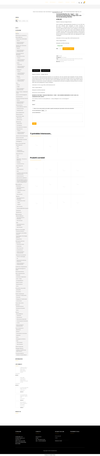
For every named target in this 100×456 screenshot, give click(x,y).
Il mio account (58, 436)
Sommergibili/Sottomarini (23, 208)
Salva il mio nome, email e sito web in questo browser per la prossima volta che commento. (54, 108)
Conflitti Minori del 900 (21, 139)
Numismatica (19, 284)
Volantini (18, 335)
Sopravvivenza (20, 176)
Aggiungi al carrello (68, 48)
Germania (65, 58)
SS (17, 258)
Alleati (18, 76)
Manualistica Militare (22, 177)
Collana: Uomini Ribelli (21, 354)
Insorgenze (19, 125)
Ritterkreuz (19, 317)
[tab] (36, 70)
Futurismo (19, 246)
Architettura (20, 249)
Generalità (19, 123)
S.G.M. (18, 322)
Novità (17, 33)
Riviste (17, 312)
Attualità (18, 289)
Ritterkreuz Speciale (21, 319)
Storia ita (19, 64)
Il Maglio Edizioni (19, 348)
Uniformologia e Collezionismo (20, 43)
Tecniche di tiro (20, 163)
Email (33, 104)
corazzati (60, 58)
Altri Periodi (19, 194)
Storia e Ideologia (21, 256)
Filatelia (18, 275)
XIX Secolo (18, 121)
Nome (33, 100)
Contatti (73, 2)
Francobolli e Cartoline (21, 333)
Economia (18, 291)
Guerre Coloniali (20, 137)
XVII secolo (19, 117)
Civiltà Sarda (20, 110)
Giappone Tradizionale (21, 299)
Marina (17, 196)
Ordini (37, 438)
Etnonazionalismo (20, 271)
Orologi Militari (19, 280)
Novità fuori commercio (21, 35)
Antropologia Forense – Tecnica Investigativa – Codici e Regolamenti (22, 181)
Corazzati (18, 186)
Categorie (61, 2)
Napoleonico (20, 128)
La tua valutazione (36, 110)
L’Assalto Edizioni (20, 353)
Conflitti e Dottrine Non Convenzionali (22, 173)
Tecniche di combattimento (20, 151)
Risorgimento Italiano (22, 127)
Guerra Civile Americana (22, 135)
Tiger (73, 60)
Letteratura (19, 300)
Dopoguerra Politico (21, 339)
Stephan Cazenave (68, 60)
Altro (17, 286)
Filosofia (18, 297)
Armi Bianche (19, 145)
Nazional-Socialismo (21, 255)
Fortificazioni (19, 96)
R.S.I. (17, 83)
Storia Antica (19, 105)
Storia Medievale (20, 112)
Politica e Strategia (20, 229)
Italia (18, 62)
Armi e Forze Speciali (20, 143)
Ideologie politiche (20, 241)
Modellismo (19, 212)
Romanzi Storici (20, 306)
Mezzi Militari (19, 184)
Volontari (19, 315)
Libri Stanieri (48, 11)
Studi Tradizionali (20, 293)
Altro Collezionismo (20, 273)
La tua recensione (36, 112)
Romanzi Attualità (20, 308)
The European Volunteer (22, 321)
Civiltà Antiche (20, 108)
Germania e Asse (21, 56)
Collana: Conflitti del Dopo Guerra (21, 351)
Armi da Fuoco (19, 153)
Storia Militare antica (22, 106)
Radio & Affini (19, 282)
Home (46, 2)
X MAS (18, 86)
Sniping (18, 162)
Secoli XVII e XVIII (20, 116)
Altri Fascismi (20, 248)
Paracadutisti (20, 169)
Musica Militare (19, 216)
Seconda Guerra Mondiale (20, 54)
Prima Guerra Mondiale (21, 38)
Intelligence (19, 141)
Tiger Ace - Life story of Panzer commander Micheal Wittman (84, 16)
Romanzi (18, 304)
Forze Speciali (19, 165)
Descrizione (36, 70)
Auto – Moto (19, 278)
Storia (18, 40)
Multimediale (19, 214)
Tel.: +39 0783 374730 (40, 439)
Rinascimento (19, 114)
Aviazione (18, 210)
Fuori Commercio (39, 11)
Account (67, 2)
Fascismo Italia (20, 244)
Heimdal (69, 58)
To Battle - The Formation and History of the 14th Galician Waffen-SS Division (82, 16)
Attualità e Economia (20, 288)
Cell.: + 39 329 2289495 (41, 440)
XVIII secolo (19, 119)
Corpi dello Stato (20, 303)
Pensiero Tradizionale (21, 295)
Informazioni (53, 2)
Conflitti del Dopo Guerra (22, 98)
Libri (44, 11)
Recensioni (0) (45, 70)
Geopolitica (19, 239)
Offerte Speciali (19, 346)
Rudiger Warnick (74, 58)
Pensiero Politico (20, 231)
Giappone (19, 69)
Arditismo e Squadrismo (21, 266)
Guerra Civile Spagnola (21, 94)
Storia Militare (19, 37)
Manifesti (18, 329)
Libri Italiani (19, 342)
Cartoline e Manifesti (21, 276)
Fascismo (18, 242)
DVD (18, 148)
